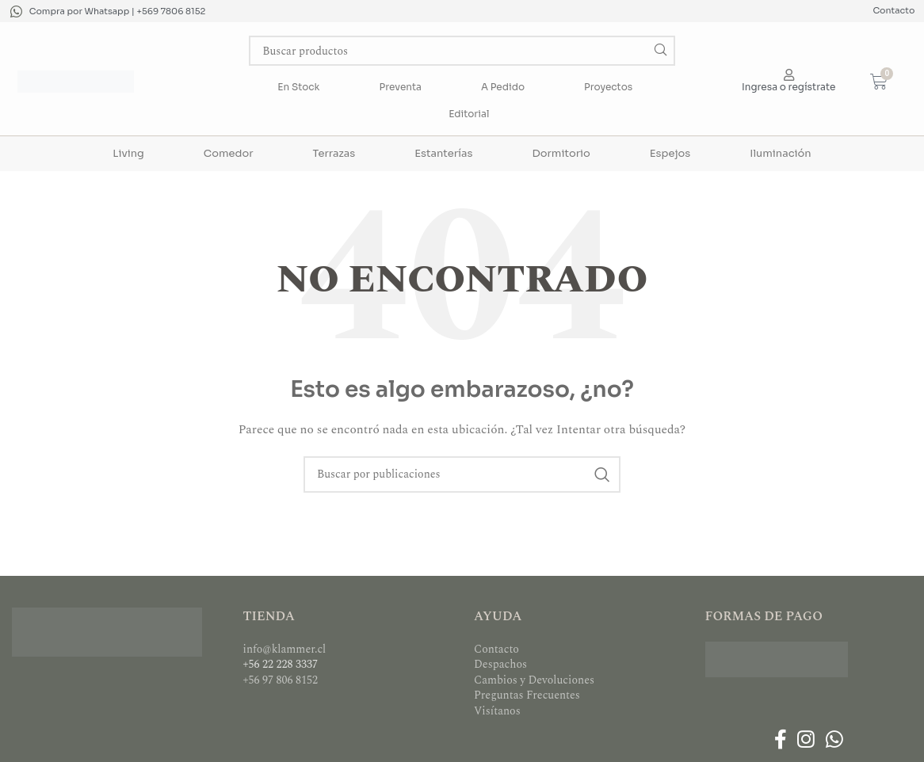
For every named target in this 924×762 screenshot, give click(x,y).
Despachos (500, 664)
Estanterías (443, 153)
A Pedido (503, 87)
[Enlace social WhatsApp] (834, 741)
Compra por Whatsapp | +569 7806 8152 (117, 11)
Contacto (893, 10)
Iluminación (780, 153)
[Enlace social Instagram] (806, 741)
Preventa (401, 87)
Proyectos (608, 87)
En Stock (298, 87)
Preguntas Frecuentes (527, 695)
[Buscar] (461, 51)
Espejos (670, 153)
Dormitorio (561, 153)
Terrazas (334, 153)
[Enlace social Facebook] (780, 741)
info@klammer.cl (284, 649)
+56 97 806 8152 (281, 680)
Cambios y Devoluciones (534, 680)
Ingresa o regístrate (788, 87)
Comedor (229, 153)
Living (128, 153)
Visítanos (497, 711)
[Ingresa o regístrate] (789, 75)
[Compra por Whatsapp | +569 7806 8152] (16, 11)
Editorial (469, 114)
